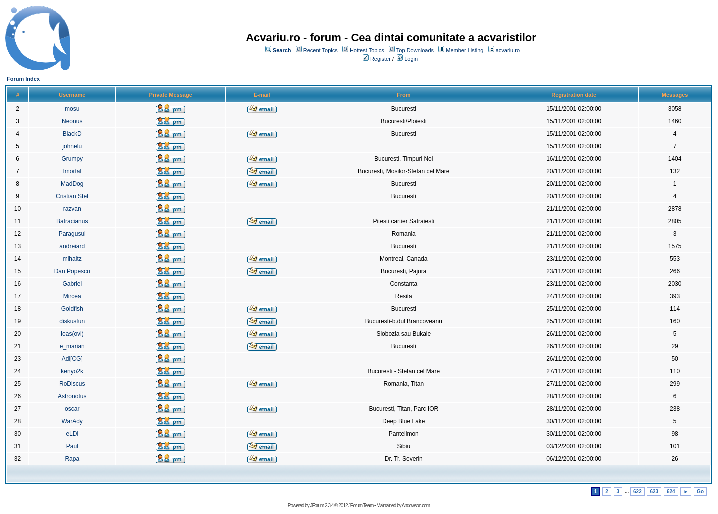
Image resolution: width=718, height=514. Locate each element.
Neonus (72, 121)
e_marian (72, 346)
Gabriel (72, 284)
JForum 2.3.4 (322, 505)
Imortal (72, 171)
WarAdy (72, 421)
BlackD (72, 134)
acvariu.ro (508, 51)
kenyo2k (72, 371)
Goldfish (73, 309)
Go (700, 491)
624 (671, 491)
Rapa (72, 459)
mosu (72, 109)
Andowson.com (416, 505)
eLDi (72, 434)
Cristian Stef (72, 196)
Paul (72, 446)
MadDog (72, 184)
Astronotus (72, 396)
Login (411, 59)
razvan (73, 209)
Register (380, 59)
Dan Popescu (72, 271)
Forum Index (23, 79)
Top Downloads (415, 51)
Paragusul (72, 234)
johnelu (72, 146)
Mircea (73, 296)
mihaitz (72, 259)
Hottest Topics (367, 51)
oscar (72, 409)
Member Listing (465, 51)
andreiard (72, 246)
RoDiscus (72, 384)
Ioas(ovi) (72, 334)
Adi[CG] (72, 359)
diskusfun (72, 321)
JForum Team (361, 505)
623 (654, 491)
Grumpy (72, 159)
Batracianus (72, 221)
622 (638, 491)
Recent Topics (321, 51)
